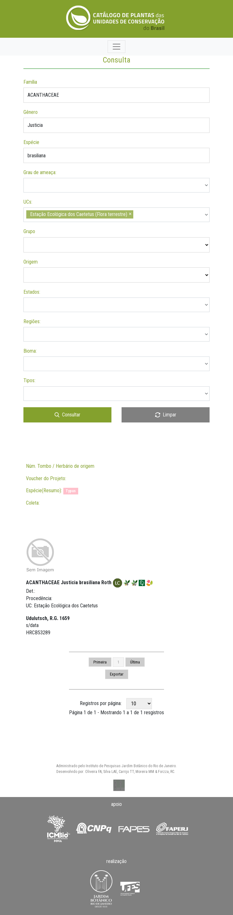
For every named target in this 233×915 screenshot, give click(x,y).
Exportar (116, 674)
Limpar (165, 415)
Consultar (67, 415)
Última (135, 662)
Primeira (100, 662)
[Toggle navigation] (116, 46)
